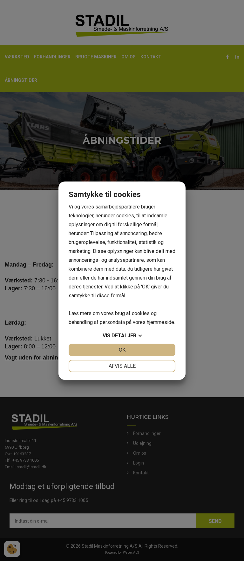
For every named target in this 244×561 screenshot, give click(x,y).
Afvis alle (122, 366)
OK (122, 350)
